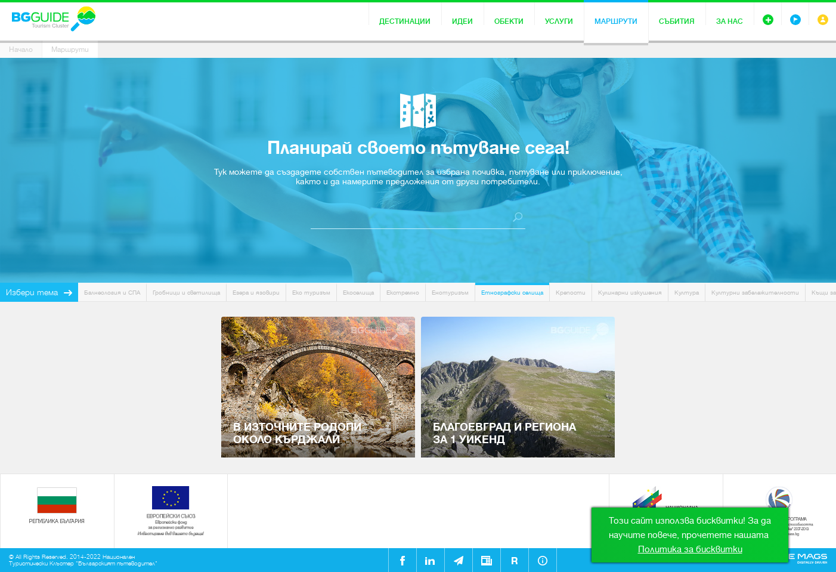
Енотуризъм (450, 292)
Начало (21, 49)
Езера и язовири (256, 292)
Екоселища (358, 292)
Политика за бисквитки (690, 549)
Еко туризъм (311, 292)
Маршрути (616, 21)
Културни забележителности (755, 292)
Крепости (571, 292)
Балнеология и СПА (112, 292)
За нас (729, 21)
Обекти (509, 21)
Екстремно (402, 292)
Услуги (559, 21)
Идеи (462, 21)
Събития (677, 21)
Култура (686, 292)
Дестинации (405, 21)
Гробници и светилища (186, 292)
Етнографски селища (512, 292)
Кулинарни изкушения (630, 292)
